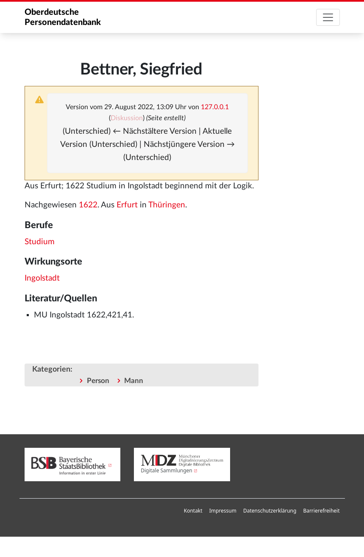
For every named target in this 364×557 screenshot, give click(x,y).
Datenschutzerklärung (269, 510)
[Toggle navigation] (328, 17)
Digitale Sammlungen (166, 470)
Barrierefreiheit (321, 510)
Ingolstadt (42, 278)
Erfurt (127, 205)
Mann (133, 380)
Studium (40, 242)
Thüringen (166, 205)
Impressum (222, 510)
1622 (88, 205)
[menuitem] (193, 511)
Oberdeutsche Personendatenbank (63, 17)
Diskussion (127, 118)
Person (98, 380)
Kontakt (193, 510)
